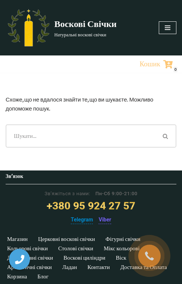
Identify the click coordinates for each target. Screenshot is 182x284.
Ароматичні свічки (29, 267)
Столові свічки (75, 248)
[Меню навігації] (167, 27)
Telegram (82, 220)
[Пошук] (80, 136)
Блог (43, 276)
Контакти (98, 267)
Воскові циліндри (85, 257)
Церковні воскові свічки (66, 239)
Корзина (17, 276)
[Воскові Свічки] (61, 27)
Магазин (17, 239)
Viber (104, 220)
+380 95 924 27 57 (91, 206)
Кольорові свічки (27, 248)
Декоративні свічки (30, 257)
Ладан (69, 267)
